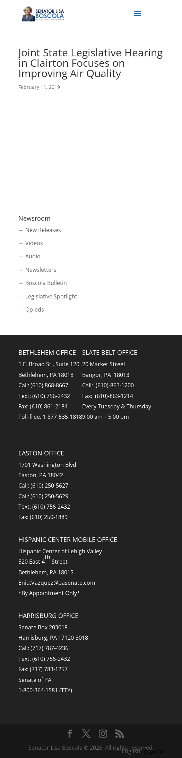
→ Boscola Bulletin (42, 283)
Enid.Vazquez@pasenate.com (56, 582)
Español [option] (154, 751)
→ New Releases (39, 230)
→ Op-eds (31, 309)
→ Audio (29, 256)
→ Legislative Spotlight (47, 296)
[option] (154, 751)
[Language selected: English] (145, 750)
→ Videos (30, 243)
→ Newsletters (37, 270)
